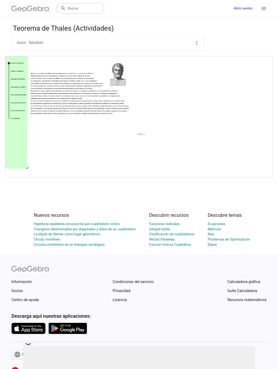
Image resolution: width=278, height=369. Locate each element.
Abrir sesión (243, 8)
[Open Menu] (264, 8)
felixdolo (36, 42)
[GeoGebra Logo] (30, 8)
